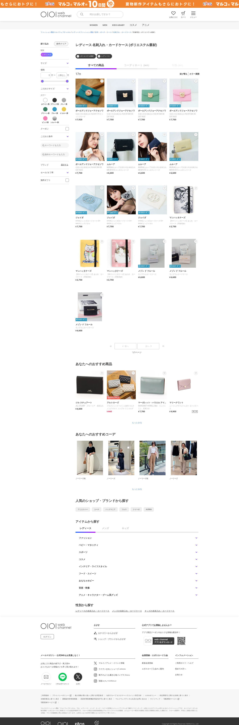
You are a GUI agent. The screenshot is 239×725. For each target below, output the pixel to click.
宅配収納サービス (47, 702)
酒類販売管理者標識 (69, 699)
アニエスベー (83, 509)
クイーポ (136, 509)
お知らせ (178, 675)
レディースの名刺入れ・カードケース (92, 611)
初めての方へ (180, 669)
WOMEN (94, 25)
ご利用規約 (45, 695)
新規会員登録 (147, 663)
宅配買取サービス (170, 699)
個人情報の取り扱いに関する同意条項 (89, 695)
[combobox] (100, 14)
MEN (105, 25)
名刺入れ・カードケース (122, 32)
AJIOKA (149, 509)
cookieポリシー (150, 695)
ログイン (47, 637)
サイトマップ (155, 699)
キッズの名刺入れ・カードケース (159, 611)
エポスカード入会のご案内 (153, 669)
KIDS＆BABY (118, 25)
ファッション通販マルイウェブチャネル (56, 32)
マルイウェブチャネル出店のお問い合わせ (131, 699)
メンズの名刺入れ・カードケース (127, 611)
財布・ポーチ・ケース (103, 32)
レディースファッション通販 (83, 32)
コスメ (133, 25)
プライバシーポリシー (60, 695)
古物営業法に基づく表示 (50, 699)
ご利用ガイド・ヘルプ (184, 663)
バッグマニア (110, 509)
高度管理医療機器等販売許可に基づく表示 (96, 699)
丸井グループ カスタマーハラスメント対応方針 (124, 695)
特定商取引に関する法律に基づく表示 (174, 695)
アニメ (145, 25)
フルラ (124, 509)
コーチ (96, 509)
